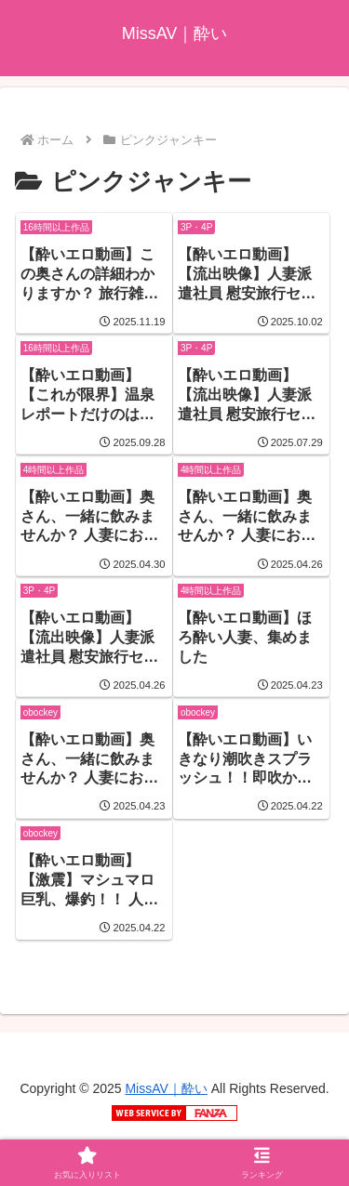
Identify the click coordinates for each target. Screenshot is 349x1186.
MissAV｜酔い (166, 1088)
